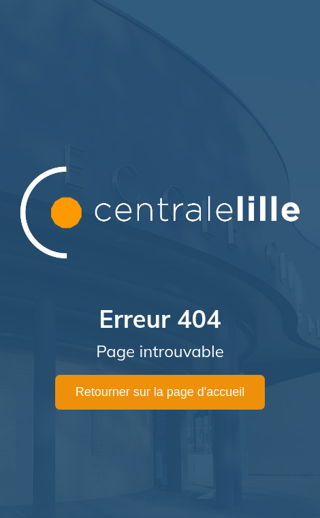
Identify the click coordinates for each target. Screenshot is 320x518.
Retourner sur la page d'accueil (160, 392)
